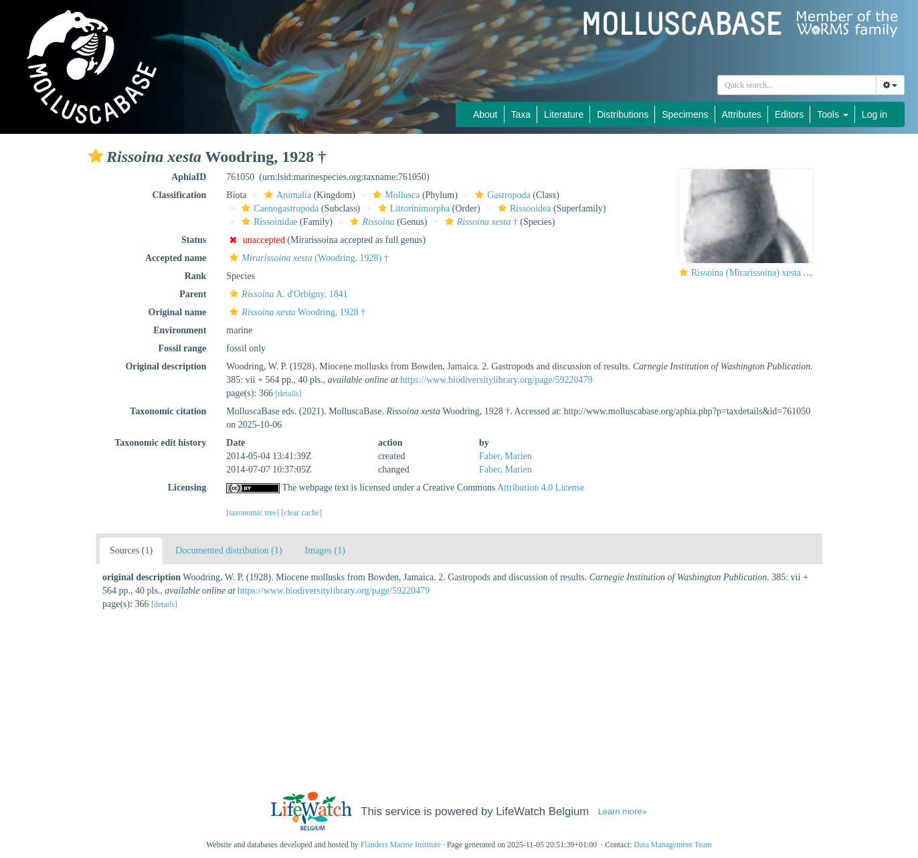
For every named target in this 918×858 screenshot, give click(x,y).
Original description (165, 366)
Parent (192, 294)
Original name (178, 312)
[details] (288, 393)
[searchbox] (799, 85)
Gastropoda (501, 195)
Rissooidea (522, 208)
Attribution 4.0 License (540, 488)
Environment (179, 330)
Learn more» (622, 811)
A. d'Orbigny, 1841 (286, 294)
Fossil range (182, 348)
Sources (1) (131, 550)
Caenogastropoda (278, 208)
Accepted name (175, 258)
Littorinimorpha (412, 208)
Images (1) (325, 550)
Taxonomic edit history (160, 443)
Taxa (521, 114)
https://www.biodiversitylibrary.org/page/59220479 (496, 380)
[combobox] (797, 85)
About (485, 114)
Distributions (622, 114)
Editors (789, 114)
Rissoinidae (267, 222)
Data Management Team (673, 844)
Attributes (741, 114)
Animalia (286, 195)
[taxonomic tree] (252, 512)
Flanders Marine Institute (401, 844)
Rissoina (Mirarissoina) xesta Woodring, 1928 (777, 273)
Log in (874, 114)
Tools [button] (832, 114)
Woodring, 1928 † (295, 312)
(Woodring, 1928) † (307, 258)
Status (193, 240)
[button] (95, 156)
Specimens (685, 114)
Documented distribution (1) (228, 550)
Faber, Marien (505, 456)
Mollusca (394, 195)
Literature (563, 114)
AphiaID (188, 177)
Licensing (187, 488)
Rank (196, 276)
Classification (179, 195)
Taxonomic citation (168, 411)
